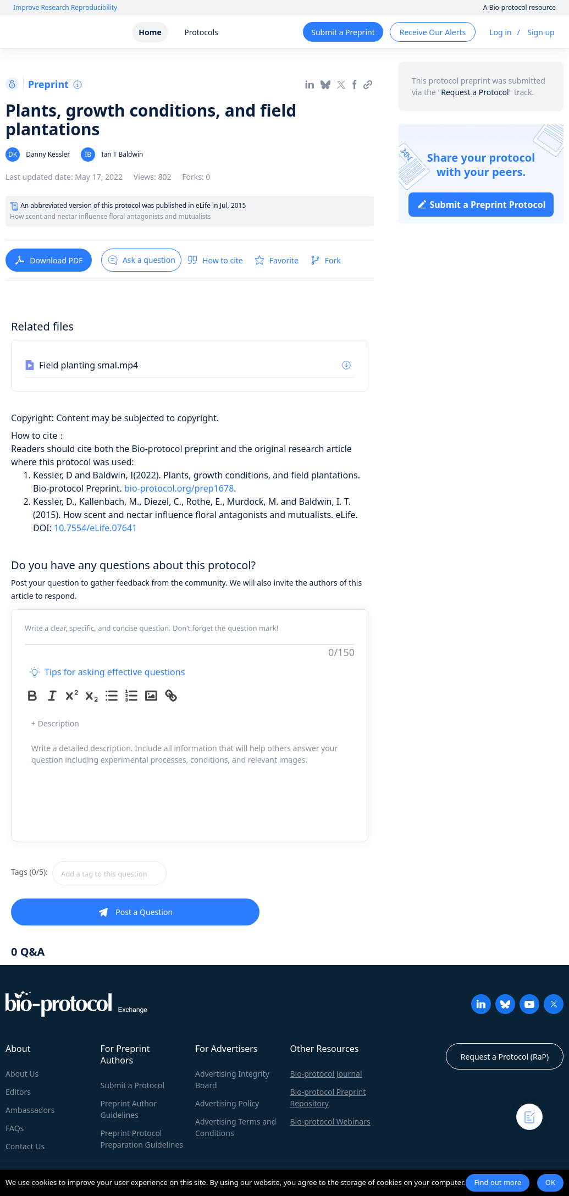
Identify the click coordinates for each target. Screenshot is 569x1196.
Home (150, 32)
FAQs (14, 1128)
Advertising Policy (227, 1103)
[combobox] (148, 873)
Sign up (540, 32)
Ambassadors (29, 1110)
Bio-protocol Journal (326, 1073)
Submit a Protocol (133, 1085)
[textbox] (109, 873)
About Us (21, 1073)
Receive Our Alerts (433, 32)
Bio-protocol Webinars (330, 1121)
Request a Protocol (475, 92)
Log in (500, 32)
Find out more (497, 1182)
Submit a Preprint (342, 32)
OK (550, 1182)
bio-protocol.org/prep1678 (179, 488)
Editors (18, 1092)
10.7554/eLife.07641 (95, 528)
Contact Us (25, 1146)
